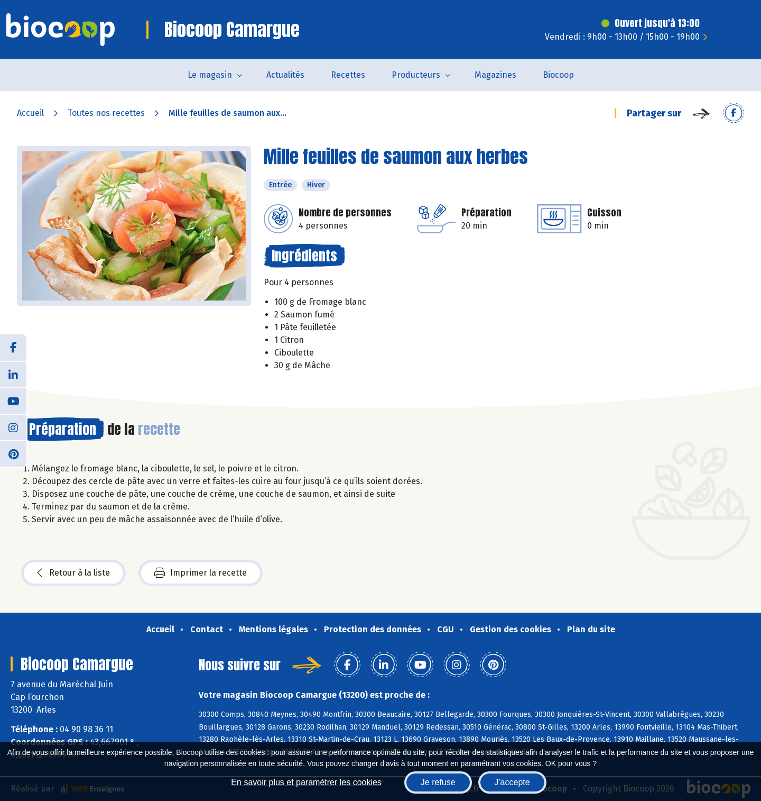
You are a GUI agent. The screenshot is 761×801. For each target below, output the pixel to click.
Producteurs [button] (416, 75)
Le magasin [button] (210, 75)
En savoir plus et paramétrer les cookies (306, 782)
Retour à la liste (73, 573)
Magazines (495, 75)
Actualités (285, 75)
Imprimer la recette (200, 573)
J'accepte (512, 782)
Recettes (348, 75)
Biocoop (558, 75)
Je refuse (438, 782)
